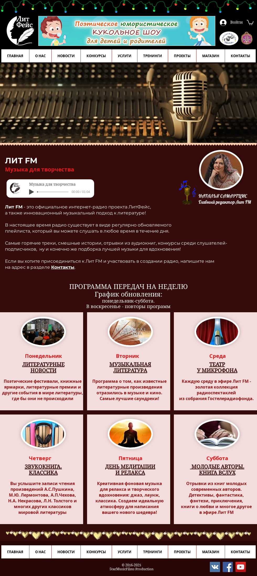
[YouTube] (240, 567)
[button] (250, 22)
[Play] (31, 192)
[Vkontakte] (215, 567)
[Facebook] (228, 567)
